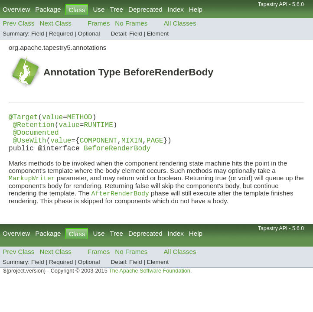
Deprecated (145, 9)
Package (48, 9)
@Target (23, 118)
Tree (116, 9)
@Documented (36, 137)
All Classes (179, 23)
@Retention (34, 128)
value (52, 118)
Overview (16, 9)
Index (176, 9)
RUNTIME (98, 128)
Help (195, 9)
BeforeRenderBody (117, 156)
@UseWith (29, 147)
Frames (99, 23)
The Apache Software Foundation (149, 281)
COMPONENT (98, 147)
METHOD (79, 118)
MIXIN (131, 147)
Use (98, 9)
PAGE (155, 147)
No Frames (131, 23)
